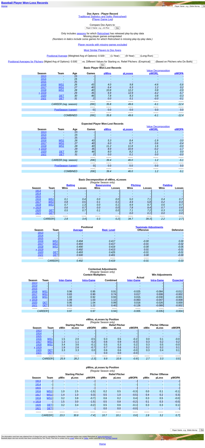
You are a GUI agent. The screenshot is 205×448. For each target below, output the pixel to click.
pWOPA (178, 73)
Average (78, 230)
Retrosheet (103, 33)
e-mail (72, 438)
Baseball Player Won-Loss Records (24, 2)
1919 (43, 93)
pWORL (153, 73)
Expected (177, 280)
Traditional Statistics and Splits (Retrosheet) (102, 16)
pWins (107, 73)
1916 (43, 84)
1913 (43, 76)
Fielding (167, 185)
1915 (43, 81)
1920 (43, 95)
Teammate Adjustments (149, 227)
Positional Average (57, 56)
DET (61, 95)
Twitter (86, 438)
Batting (70, 185)
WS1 (61, 84)
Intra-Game (88, 280)
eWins (107, 129)
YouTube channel (111, 438)
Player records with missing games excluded (102, 44)
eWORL (153, 129)
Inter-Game (65, 280)
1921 (43, 98)
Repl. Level (108, 230)
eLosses (128, 129)
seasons (81, 33)
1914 (43, 79)
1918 (43, 90)
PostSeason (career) (65, 109)
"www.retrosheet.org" (104, 436)
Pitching (136, 185)
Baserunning (103, 185)
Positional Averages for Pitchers (25, 61)
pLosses (128, 73)
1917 (43, 87)
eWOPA (179, 129)
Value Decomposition (158, 70)
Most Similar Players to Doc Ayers (102, 50)
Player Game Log (102, 19)
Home (4, 6)
